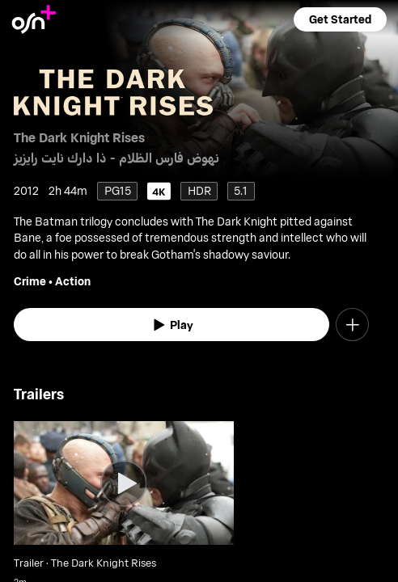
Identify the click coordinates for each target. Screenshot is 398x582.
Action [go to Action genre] (73, 281)
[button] (340, 19)
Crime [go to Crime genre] (30, 281)
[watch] (171, 324)
